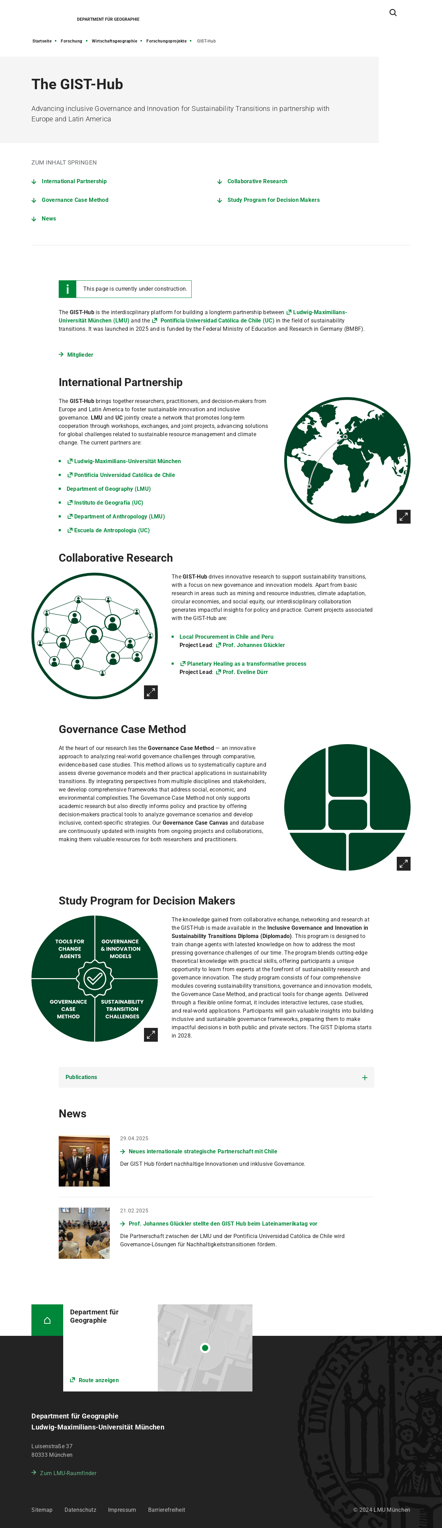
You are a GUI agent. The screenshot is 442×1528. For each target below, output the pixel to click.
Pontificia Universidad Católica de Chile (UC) (217, 320)
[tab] (216, 1077)
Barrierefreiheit (166, 1510)
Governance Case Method (75, 200)
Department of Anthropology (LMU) (119, 516)
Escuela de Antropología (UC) (112, 530)
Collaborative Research (258, 181)
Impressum (122, 1510)
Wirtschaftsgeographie (114, 41)
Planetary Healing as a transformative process (246, 663)
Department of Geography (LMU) (109, 489)
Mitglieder (80, 354)
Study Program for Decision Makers (274, 200)
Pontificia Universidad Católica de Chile (124, 475)
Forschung (72, 41)
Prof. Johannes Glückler (254, 645)
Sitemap (41, 1510)
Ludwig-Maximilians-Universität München (127, 461)
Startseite (41, 41)
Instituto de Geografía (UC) (109, 502)
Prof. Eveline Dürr (245, 672)
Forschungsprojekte (166, 41)
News (49, 218)
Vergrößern (404, 517)
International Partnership (74, 181)
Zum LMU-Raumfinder (68, 1473)
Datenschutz (80, 1510)
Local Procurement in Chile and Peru (226, 637)
